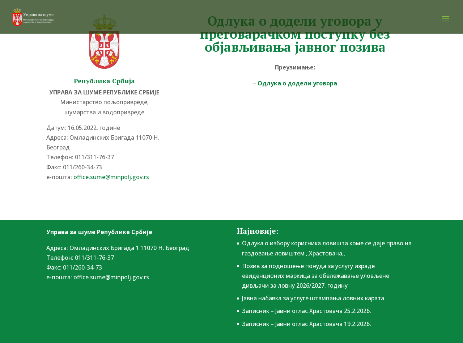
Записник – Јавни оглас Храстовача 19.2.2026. (306, 324)
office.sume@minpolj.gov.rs (111, 177)
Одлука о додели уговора (297, 83)
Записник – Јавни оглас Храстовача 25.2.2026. (306, 311)
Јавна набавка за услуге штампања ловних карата (313, 298)
